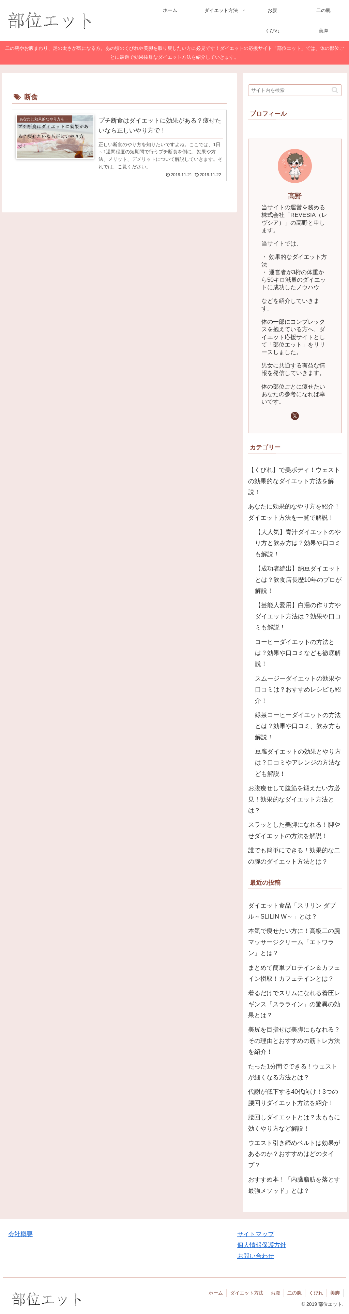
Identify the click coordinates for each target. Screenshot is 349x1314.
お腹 (275, 1293)
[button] (335, 90)
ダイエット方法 (246, 1293)
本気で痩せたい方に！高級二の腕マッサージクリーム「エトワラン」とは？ (294, 941)
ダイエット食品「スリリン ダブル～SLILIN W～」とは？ (292, 911)
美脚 (335, 1293)
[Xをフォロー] (295, 416)
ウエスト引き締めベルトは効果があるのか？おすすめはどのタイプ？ (294, 1154)
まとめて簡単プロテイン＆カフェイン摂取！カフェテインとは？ (294, 973)
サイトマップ (255, 1234)
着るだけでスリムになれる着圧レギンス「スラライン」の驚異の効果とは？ (294, 1004)
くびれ (316, 1293)
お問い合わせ (255, 1256)
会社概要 (20, 1234)
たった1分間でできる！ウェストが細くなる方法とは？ (292, 1072)
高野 (295, 196)
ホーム (216, 1293)
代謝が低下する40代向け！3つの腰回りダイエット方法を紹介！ (293, 1097)
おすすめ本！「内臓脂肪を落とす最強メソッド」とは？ (294, 1185)
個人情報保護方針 (261, 1245)
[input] (295, 90)
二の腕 (294, 1293)
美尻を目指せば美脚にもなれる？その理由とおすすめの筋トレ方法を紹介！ (294, 1040)
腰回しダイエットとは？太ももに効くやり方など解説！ (294, 1123)
